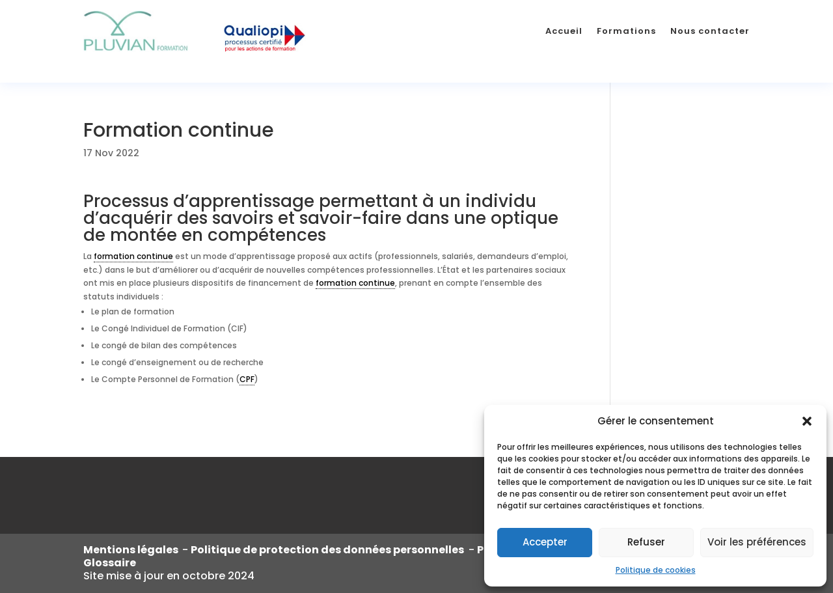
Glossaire (109, 562)
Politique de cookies (656, 569)
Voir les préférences (756, 542)
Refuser (646, 542)
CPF (246, 379)
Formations (626, 31)
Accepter (545, 542)
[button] (806, 421)
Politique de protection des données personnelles (328, 549)
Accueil (563, 31)
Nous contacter (710, 31)
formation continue (133, 256)
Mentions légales (132, 549)
